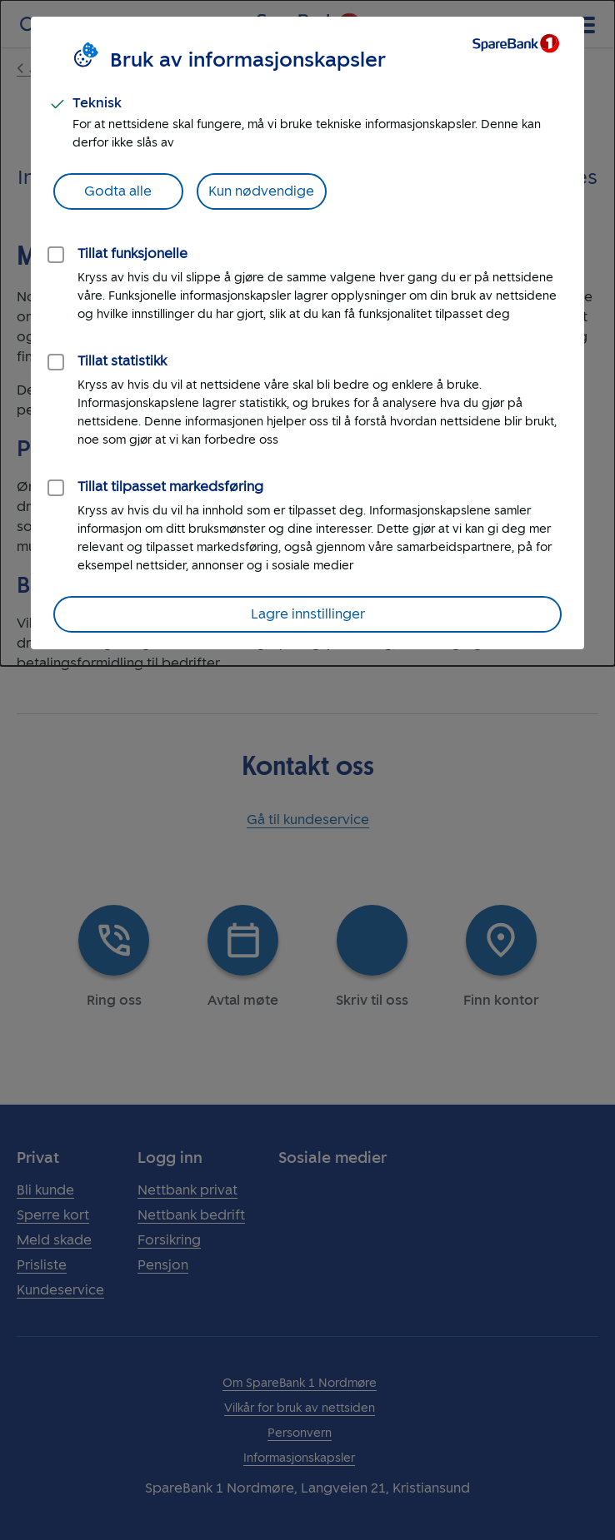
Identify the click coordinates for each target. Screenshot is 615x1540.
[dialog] (307, 333)
